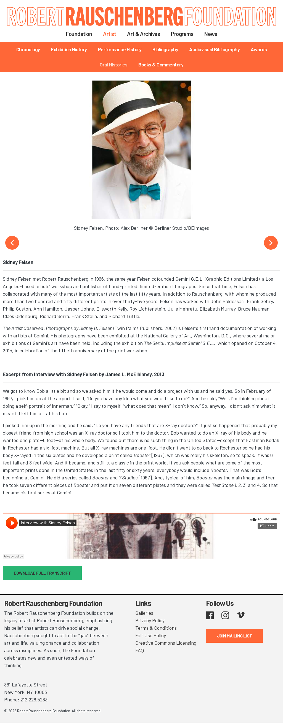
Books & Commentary (160, 64)
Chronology (28, 49)
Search (229, 33)
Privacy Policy (150, 620)
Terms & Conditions (156, 628)
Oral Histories (113, 64)
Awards (259, 49)
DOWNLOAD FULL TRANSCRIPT (42, 572)
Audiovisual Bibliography (214, 49)
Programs (182, 33)
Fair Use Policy (150, 635)
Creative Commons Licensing (165, 643)
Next (271, 243)
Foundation (79, 33)
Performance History (120, 49)
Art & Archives (143, 33)
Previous (12, 243)
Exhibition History (69, 49)
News (210, 33)
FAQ (139, 650)
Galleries (144, 613)
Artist (109, 33)
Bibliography (165, 49)
